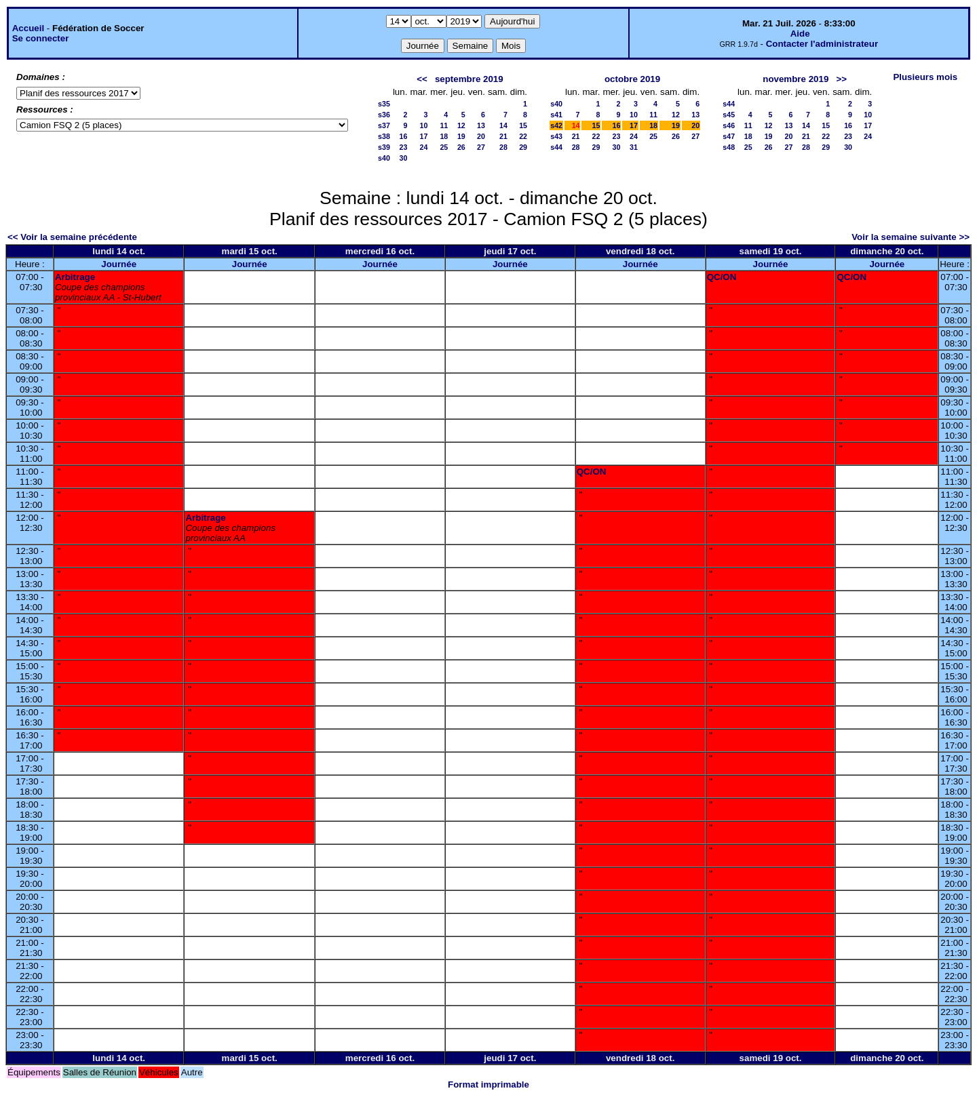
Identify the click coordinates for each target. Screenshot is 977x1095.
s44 (556, 147)
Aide (800, 33)
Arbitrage (75, 277)
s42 (556, 125)
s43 (556, 136)
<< (422, 79)
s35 (384, 104)
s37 (384, 125)
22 (523, 136)
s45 (729, 115)
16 (404, 136)
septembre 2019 (469, 79)
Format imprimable (488, 1084)
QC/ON (722, 277)
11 (444, 125)
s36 (384, 115)
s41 (556, 115)
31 (634, 147)
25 (444, 147)
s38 (384, 136)
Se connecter (40, 38)
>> (841, 79)
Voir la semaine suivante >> (910, 237)
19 (461, 136)
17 (423, 136)
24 (423, 147)
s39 (384, 147)
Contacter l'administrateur (822, 44)
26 (461, 147)
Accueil (28, 28)
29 (523, 147)
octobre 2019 (632, 79)
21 (503, 136)
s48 (729, 147)
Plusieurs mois (925, 77)
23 (404, 147)
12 (461, 125)
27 (481, 147)
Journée (118, 264)
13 (481, 125)
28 (503, 147)
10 (423, 125)
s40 (384, 158)
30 (404, 158)
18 (444, 136)
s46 (729, 125)
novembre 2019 (795, 79)
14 (503, 125)
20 (481, 136)
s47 (729, 136)
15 (523, 125)
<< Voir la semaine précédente (72, 237)
